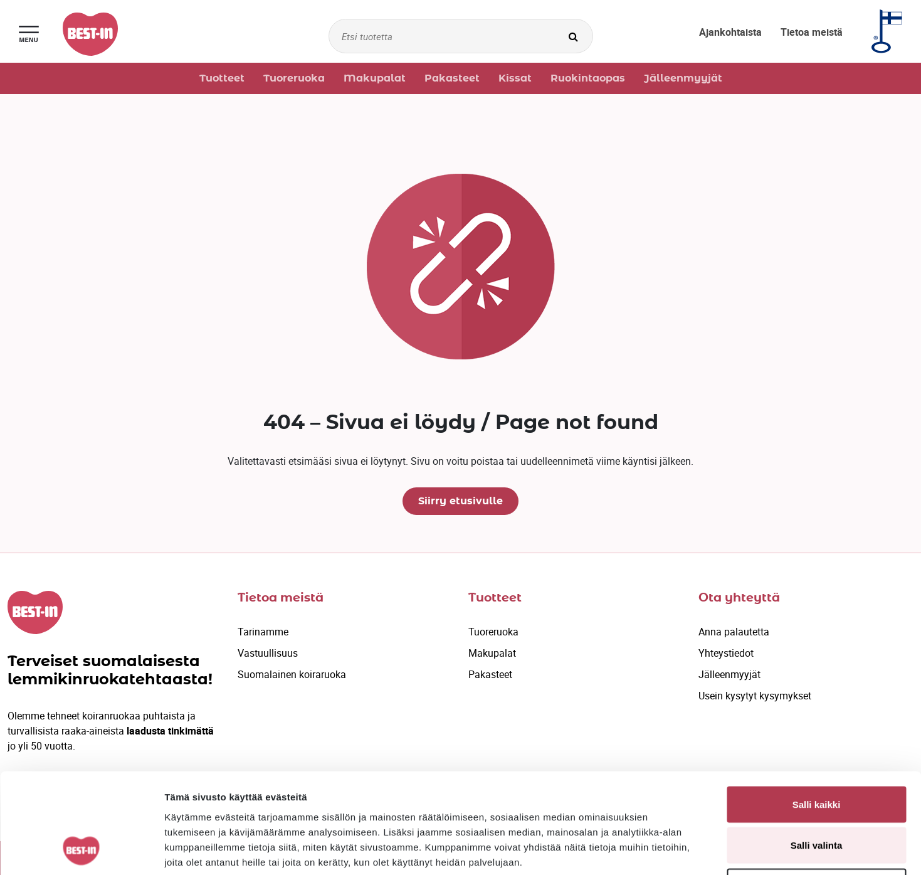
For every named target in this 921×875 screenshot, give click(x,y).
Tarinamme (263, 632)
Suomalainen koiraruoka (292, 674)
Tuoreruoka (493, 632)
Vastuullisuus (268, 653)
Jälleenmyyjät (729, 674)
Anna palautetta (733, 632)
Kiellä (816, 792)
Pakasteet (490, 674)
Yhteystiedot (726, 653)
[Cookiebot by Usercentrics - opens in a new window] (81, 850)
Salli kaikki (816, 710)
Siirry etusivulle (460, 501)
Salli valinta (817, 751)
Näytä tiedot (670, 850)
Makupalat (492, 653)
